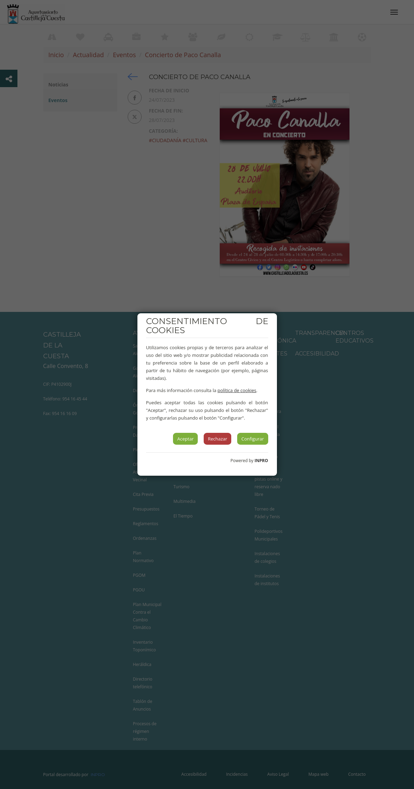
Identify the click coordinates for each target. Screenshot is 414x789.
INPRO (261, 461)
